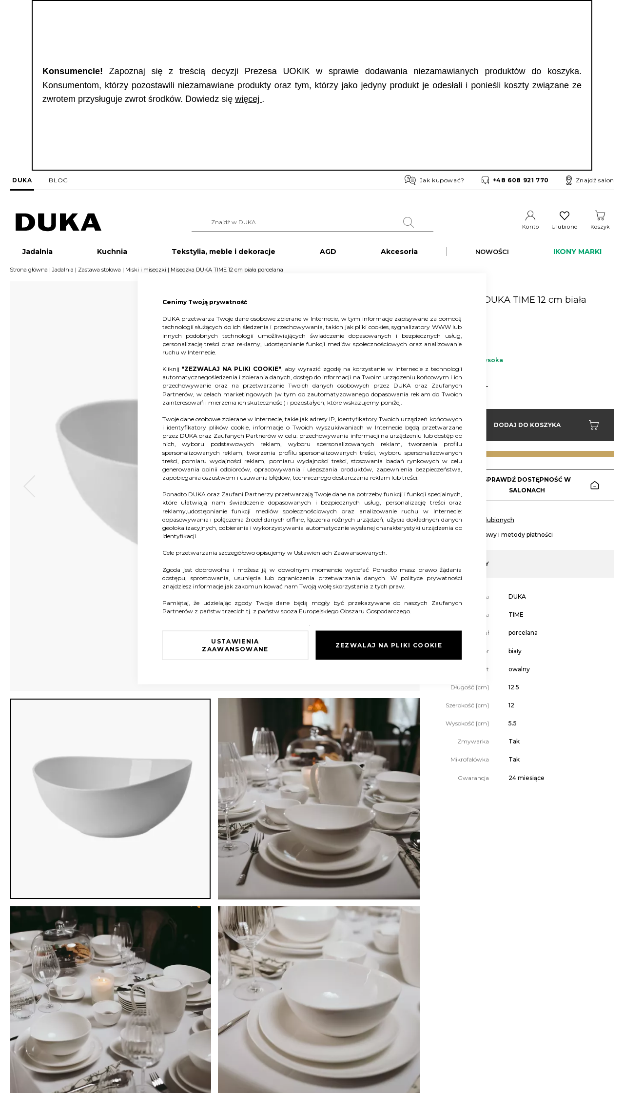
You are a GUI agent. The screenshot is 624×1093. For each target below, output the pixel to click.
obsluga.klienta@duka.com (563, 1057)
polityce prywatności (431, 577)
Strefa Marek (285, 1006)
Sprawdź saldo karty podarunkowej (165, 1006)
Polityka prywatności (403, 1036)
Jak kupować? (435, 180)
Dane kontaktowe (34, 991)
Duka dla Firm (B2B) (296, 977)
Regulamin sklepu (399, 977)
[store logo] (58, 222)
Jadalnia (63, 274)
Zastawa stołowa (99, 274)
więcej (248, 99)
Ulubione (564, 226)
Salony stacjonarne (36, 1006)
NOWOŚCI (492, 256)
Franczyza (281, 991)
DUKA (22, 180)
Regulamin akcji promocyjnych (418, 1006)
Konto (530, 226)
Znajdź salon (590, 180)
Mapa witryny (29, 1044)
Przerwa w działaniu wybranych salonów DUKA (182, 1036)
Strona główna (29, 274)
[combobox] (312, 222)
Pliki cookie (25, 1059)
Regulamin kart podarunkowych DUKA (429, 1021)
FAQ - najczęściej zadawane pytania (166, 1021)
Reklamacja (132, 977)
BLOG (58, 180)
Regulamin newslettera (406, 991)
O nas (17, 977)
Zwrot (124, 991)
